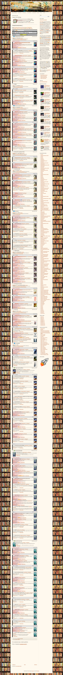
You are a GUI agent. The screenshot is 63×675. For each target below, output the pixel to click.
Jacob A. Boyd (20, 73)
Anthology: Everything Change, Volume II (46, 198)
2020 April (42, 176)
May (18, 27)
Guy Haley (23, 349)
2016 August (42, 278)
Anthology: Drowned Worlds (44, 279)
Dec (26, 27)
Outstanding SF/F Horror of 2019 (45, 168)
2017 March (42, 257)
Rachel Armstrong (21, 614)
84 (17, 87)
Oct (24, 27)
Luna (14, 610)
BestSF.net (42, 329)
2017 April (42, 253)
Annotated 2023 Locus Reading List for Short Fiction (47, 120)
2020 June (42, 173)
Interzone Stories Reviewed (19, 213)
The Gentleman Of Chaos (18, 100)
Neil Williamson (23, 599)
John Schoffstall (23, 217)
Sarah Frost (28, 68)
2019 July (42, 194)
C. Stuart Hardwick (25, 55)
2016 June (42, 281)
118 (20, 172)
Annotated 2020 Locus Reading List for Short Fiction (47, 93)
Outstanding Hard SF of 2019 (44, 170)
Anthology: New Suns (43, 193)
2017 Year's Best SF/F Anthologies (45, 231)
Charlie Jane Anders (16, 479)
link (29, 22)
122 (25, 172)
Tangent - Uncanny (43, 351)
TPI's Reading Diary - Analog (44, 353)
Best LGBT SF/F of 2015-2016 (44, 237)
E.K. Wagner (22, 95)
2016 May (42, 282)
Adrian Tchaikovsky (22, 555)
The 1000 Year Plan (43, 352)
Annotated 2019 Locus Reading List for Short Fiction (47, 127)
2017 (31, 27)
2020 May (42, 175)
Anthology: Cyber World (44, 270)
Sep (23, 27)
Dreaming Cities (19, 350)
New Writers (29, 12)
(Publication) (20, 43)
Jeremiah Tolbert (30, 256)
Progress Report (17, 61)
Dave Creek (19, 78)
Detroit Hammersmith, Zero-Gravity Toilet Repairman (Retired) (22, 42)
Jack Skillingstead (20, 627)
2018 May (42, 225)
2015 (29, 27)
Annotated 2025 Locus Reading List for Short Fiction (47, 133)
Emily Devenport (23, 187)
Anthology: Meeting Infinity (44, 296)
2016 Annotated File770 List (44, 256)
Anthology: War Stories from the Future (45, 294)
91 (22, 87)
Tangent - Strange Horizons (44, 349)
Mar (16, 27)
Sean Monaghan (20, 146)
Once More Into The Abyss (18, 328)
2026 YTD (19, 12)
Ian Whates (24, 369)
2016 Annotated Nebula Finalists (45, 258)
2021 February (42, 159)
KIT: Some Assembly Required (18, 140)
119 (21, 172)
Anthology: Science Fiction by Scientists (45, 269)
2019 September (43, 190)
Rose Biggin (28, 632)
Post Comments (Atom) (18, 666)
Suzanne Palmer (16, 43)
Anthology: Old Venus (43, 300)
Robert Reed (23, 223)
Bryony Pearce (21, 560)
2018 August (42, 219)
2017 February (42, 259)
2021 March (42, 158)
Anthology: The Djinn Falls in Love (45, 251)
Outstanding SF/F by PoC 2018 (44, 181)
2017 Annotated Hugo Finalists (44, 254)
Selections (31, 28)
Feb (15, 27)
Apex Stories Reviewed (19, 86)
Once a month (41, 21)
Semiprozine (14, 153)
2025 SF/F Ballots (14, 12)
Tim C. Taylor (19, 386)
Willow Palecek (23, 356)
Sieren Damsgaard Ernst (20, 123)
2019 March (42, 201)
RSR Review (14, 58)
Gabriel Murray (22, 303)
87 (19, 87)
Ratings (19, 639)
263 (15, 214)
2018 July (42, 222)
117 (19, 172)
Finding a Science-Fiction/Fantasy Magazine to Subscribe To (47, 140)
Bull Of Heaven (17, 303)
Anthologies (27, 28)
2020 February (42, 178)
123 (26, 172)
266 (18, 214)
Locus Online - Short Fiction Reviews (45, 331)
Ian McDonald (22, 609)
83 (16, 87)
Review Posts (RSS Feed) (44, 76)
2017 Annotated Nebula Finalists (45, 229)
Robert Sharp (20, 428)
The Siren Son (16, 267)
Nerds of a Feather (43, 334)
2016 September (43, 277)
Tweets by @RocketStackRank (43, 81)
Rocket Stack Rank (20, 5)
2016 (14, 639)
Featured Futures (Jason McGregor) (45, 330)
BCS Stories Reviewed (19, 154)
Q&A (41, 12)
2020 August (42, 171)
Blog (38, 12)
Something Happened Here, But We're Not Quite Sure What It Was (23, 321)
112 (14, 172)
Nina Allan (30, 506)
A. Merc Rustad (27, 100)
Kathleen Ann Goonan (23, 535)
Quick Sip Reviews (43, 335)
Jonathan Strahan (25, 452)
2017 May (42, 250)
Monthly (17, 639)
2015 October (42, 302)
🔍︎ (28, 50)
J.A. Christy (19, 604)
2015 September (43, 303)
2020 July (42, 172)
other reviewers (48, 37)
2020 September (43, 169)
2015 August (42, 304)
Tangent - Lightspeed (43, 348)
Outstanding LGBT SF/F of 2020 (44, 155)
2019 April (42, 199)
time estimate (41, 24)
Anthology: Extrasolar (43, 220)
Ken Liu (18, 514)
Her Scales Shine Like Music (18, 315)
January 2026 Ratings (46, 146)
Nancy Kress (19, 582)
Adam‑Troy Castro (24, 262)
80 (14, 87)
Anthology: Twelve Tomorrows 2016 (45, 299)
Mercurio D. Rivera (24, 278)
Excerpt (20, 349)
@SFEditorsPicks (43, 328)
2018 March (42, 227)
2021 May (42, 156)
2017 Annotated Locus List (44, 232)
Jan (14, 27)
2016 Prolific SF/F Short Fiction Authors (45, 260)
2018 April (42, 226)
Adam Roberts (23, 423)
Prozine (13, 85)
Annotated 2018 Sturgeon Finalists (45, 202)
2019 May (42, 197)
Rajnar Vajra (21, 61)
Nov (25, 27)
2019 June (42, 195)
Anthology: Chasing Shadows (44, 255)
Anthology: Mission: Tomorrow (44, 293)
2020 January (42, 180)
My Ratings (24, 12)
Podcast (23, 100)
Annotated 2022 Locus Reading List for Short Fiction (47, 114)
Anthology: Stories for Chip (44, 297)
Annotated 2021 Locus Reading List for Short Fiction (47, 107)
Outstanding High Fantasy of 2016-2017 (45, 221)
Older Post (35, 664)
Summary (22, 85)
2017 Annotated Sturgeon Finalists (45, 249)
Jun (20, 27)
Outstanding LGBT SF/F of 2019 (44, 174)
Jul (20, 312)
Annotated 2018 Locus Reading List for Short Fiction (47, 100)
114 (16, 172)
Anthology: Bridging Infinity (44, 271)
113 (15, 172)
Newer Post (13, 664)
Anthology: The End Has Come (44, 292)
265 (17, 214)
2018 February (42, 230)
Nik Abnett (21, 418)
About (44, 12)
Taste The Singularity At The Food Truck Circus (20, 256)
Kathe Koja (24, 140)
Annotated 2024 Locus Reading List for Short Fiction (47, 86)
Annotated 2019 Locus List (44, 179)
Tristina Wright (22, 267)
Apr (17, 27)
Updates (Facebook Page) (44, 77)
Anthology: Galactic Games (44, 276)
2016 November (43, 272)
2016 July (42, 280)
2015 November (43, 301)
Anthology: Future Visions (44, 298)
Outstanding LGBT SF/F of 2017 (44, 223)
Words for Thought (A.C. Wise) (44, 354)
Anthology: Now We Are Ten (44, 274)
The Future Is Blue (17, 471)
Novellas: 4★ (42, 317)
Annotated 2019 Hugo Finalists (44, 200)
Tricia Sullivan (25, 572)
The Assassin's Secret (17, 262)
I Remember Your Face (17, 95)
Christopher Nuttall (23, 391)
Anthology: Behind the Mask (44, 248)
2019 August (42, 192)
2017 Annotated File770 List (44, 228)
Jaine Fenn (20, 577)
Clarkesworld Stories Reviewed (20, 171)
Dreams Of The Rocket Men (18, 55)
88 (20, 87)
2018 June (42, 224)
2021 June (42, 154)
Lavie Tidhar (19, 489)
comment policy (23, 644)
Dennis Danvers (24, 328)
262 (14, 214)
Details (21, 47)
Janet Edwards (26, 445)
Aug (22, 27)
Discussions (34, 12)
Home (25, 664)
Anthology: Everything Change (44, 273)
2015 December (43, 295)
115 (17, 172)
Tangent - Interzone (43, 347)
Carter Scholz (28, 140)
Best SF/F (18, 28)
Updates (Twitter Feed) (43, 78)
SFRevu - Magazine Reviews (44, 337)
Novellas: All (42, 316)
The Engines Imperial (17, 205)
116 (18, 172)
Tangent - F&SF (42, 346)
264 (16, 214)
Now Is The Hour (17, 187)
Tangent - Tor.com (43, 350)
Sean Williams (22, 524)
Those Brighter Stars (17, 278)
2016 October (42, 275)
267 (19, 214)
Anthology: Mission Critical (44, 191)
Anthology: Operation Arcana (44, 291)
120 (22, 172)
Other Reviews (24, 47)
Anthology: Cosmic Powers (44, 252)
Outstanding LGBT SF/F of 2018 (44, 196)
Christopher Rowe (22, 484)
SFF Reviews (42, 336)
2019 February (42, 203)
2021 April (42, 157)
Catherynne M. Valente (23, 471)
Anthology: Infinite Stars (44, 238)
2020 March (42, 177)
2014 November (43, 313)
